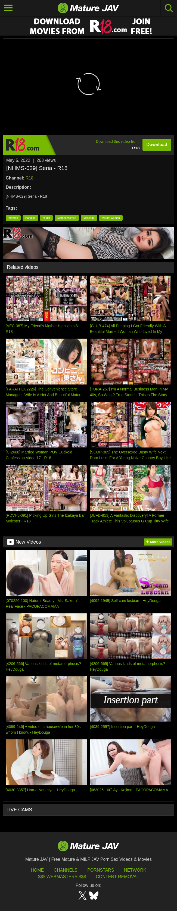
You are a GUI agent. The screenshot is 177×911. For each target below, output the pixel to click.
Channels (65, 870)
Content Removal (117, 876)
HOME (37, 870)
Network (135, 870)
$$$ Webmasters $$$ (62, 876)
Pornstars (100, 870)
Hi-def (46, 217)
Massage (89, 217)
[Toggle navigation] (8, 8)
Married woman (66, 217)
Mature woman (111, 217)
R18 (29, 178)
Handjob (30, 217)
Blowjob (13, 217)
